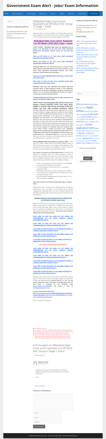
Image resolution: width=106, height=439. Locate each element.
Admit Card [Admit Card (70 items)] (89, 104)
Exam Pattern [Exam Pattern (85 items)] (87, 117)
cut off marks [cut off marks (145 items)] (92, 114)
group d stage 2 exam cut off (58, 335)
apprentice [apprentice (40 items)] (87, 111)
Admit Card (44, 13)
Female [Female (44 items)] (94, 117)
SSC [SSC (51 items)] (83, 136)
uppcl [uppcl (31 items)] (96, 138)
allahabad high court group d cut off (46, 333)
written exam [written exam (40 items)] (95, 143)
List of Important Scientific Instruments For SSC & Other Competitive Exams (85, 63)
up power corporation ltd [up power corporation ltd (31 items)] (85, 141)
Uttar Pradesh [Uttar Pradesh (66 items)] (86, 143)
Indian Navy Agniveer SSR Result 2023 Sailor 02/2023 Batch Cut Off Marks (53, 338)
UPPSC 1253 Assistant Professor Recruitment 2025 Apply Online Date (86, 43)
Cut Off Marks (94, 13)
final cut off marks (45, 335)
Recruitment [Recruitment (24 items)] (92, 130)
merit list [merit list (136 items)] (80, 121)
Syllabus (62, 13)
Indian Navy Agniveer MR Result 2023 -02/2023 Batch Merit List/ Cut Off (52, 336)
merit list (68, 335)
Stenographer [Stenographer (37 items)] (94, 136)
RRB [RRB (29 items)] (86, 133)
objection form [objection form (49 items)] (94, 122)
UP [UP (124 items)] (90, 138)
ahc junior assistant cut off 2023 (51, 331)
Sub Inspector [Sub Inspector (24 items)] (79, 138)
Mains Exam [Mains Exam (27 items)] (88, 119)
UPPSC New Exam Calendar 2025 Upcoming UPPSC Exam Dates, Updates (87, 57)
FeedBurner (92, 161)
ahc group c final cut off (54, 330)
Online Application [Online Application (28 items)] (80, 125)
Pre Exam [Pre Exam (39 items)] (82, 131)
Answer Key (71, 13)
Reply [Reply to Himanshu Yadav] (37, 377)
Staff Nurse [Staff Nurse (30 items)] (87, 136)
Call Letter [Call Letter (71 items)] (94, 111)
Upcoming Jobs (31, 13)
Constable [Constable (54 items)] (83, 114)
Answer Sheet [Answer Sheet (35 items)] (82, 108)
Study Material (82, 13)
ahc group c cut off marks (41, 330)
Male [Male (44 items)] (93, 119)
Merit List (44, 328)
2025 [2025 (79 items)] (82, 104)
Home (7, 13)
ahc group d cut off (65, 330)
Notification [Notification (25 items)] (86, 121)
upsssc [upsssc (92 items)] (78, 143)
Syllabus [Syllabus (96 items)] (86, 138)
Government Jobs (18, 13)
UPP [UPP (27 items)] (93, 138)
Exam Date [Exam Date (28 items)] (78, 117)
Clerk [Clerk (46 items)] (77, 114)
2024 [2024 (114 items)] (78, 104)
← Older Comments (39, 355)
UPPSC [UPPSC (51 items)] (94, 141)
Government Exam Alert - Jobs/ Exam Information (52, 5)
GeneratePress (73, 436)
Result (54, 13)
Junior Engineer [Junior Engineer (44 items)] (80, 119)
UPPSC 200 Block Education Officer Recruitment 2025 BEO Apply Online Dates (87, 70)
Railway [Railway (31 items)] (87, 131)
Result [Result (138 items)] (81, 133)
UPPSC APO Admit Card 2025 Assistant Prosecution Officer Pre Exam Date (87, 50)
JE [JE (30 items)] (97, 117)
